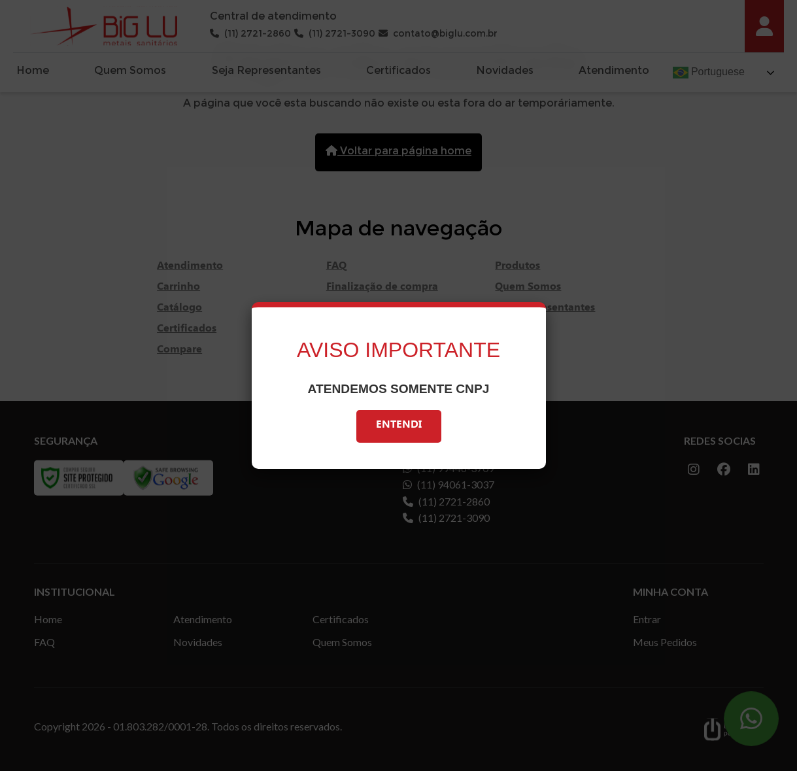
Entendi (399, 426)
